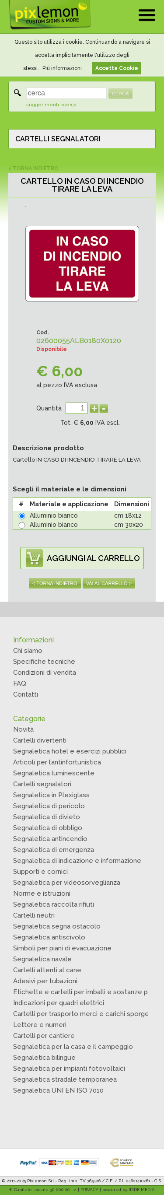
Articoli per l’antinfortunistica (57, 762)
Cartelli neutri (34, 915)
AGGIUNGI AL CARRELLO (93, 558)
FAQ (19, 683)
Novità (23, 729)
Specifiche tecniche (44, 662)
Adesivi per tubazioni (45, 981)
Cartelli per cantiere (44, 1036)
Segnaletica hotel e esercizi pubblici (69, 751)
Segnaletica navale (42, 959)
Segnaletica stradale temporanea (65, 1079)
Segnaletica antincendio (50, 839)
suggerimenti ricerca (51, 105)
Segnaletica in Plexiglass (51, 795)
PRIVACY (89, 1189)
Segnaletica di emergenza (53, 850)
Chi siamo (27, 651)
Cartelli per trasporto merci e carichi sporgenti (85, 1014)
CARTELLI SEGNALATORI (58, 139)
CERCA (120, 93)
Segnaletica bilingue (44, 1058)
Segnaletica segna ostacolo (57, 926)
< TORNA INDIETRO (33, 168)
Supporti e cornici (40, 872)
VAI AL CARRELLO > (109, 583)
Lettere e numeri (39, 1025)
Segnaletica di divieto (46, 817)
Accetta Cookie (116, 68)
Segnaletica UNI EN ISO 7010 (58, 1090)
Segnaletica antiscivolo (49, 937)
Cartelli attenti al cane (47, 970)
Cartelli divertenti (39, 740)
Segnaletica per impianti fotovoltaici (69, 1068)
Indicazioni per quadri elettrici (58, 1003)
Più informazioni (62, 68)
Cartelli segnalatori (42, 784)
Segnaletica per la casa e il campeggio (73, 1047)
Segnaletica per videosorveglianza (66, 883)
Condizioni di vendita (44, 672)
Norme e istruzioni (41, 893)
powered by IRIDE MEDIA (128, 1189)
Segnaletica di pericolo (49, 806)
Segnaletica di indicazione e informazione (77, 861)
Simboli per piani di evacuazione (62, 948)
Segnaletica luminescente (53, 773)
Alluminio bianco (54, 515)
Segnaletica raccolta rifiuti (53, 904)
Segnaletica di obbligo (47, 828)
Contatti (25, 694)
